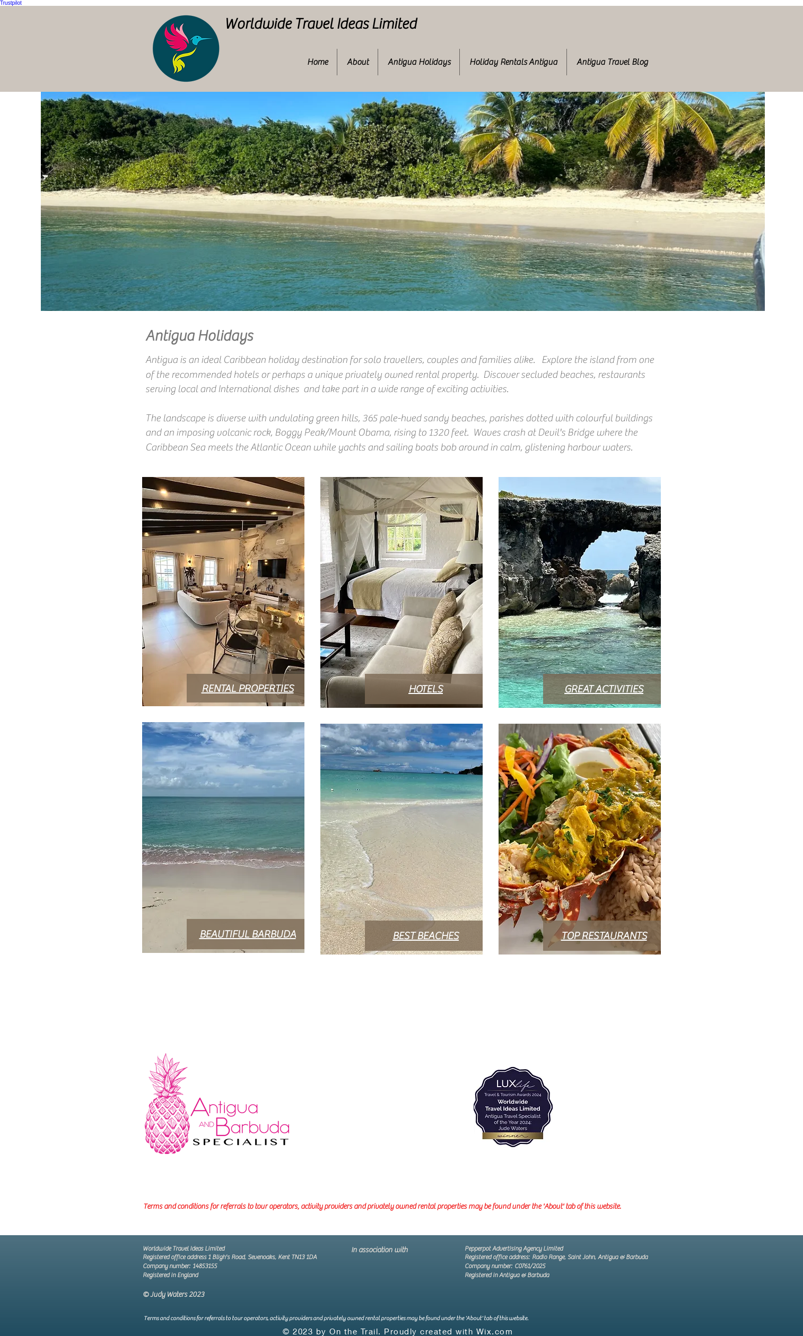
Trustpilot (11, 3)
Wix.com (494, 1331)
